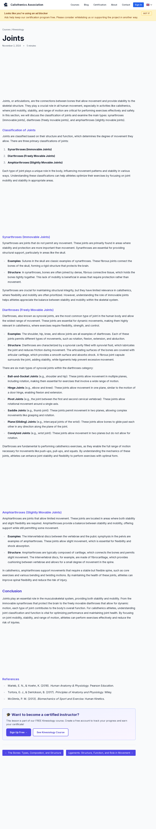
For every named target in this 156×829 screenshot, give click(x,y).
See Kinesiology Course (51, 732)
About (114, 4)
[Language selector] (149, 4)
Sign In (138, 4)
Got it (146, 13)
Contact (126, 4)
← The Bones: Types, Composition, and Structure (33, 752)
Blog (86, 4)
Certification (99, 4)
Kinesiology (18, 29)
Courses (75, 4)
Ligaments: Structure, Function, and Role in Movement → (100, 752)
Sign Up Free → (19, 732)
